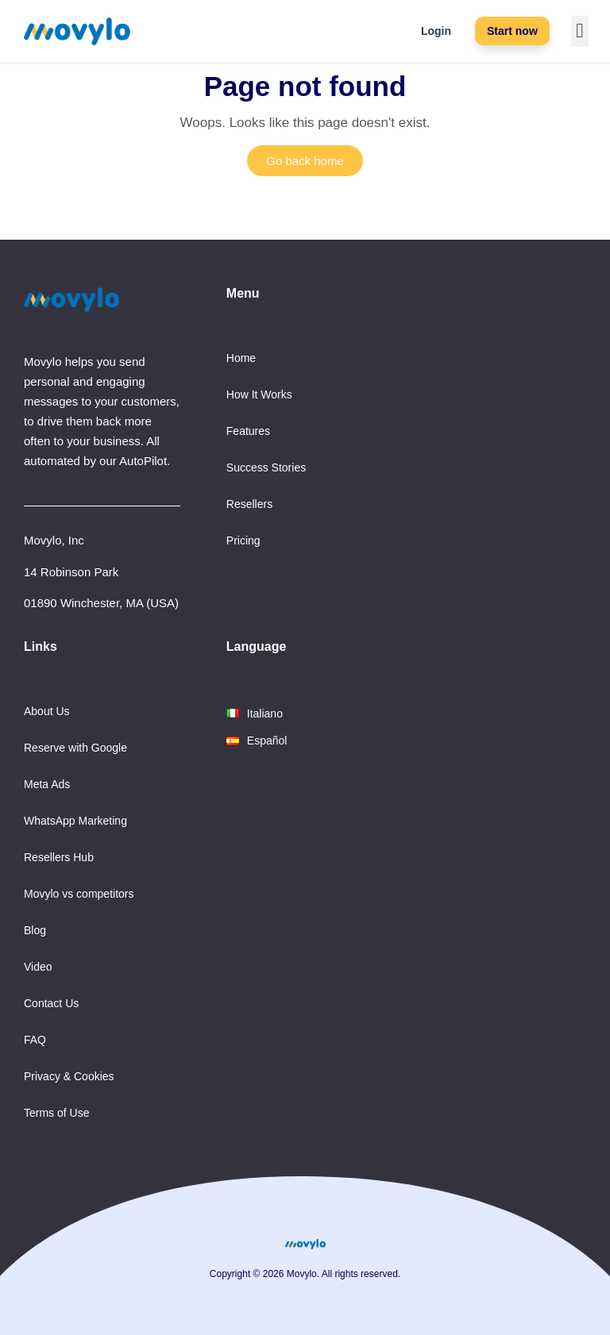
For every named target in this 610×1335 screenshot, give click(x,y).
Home (241, 358)
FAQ (35, 1039)
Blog (35, 930)
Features (248, 431)
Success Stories (266, 467)
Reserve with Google (75, 747)
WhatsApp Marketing (75, 820)
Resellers (249, 504)
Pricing (243, 540)
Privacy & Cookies (69, 1076)
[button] (580, 31)
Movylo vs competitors (78, 893)
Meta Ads (47, 784)
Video (38, 966)
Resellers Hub (59, 857)
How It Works (259, 394)
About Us (47, 711)
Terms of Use (56, 1112)
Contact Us (51, 1003)
